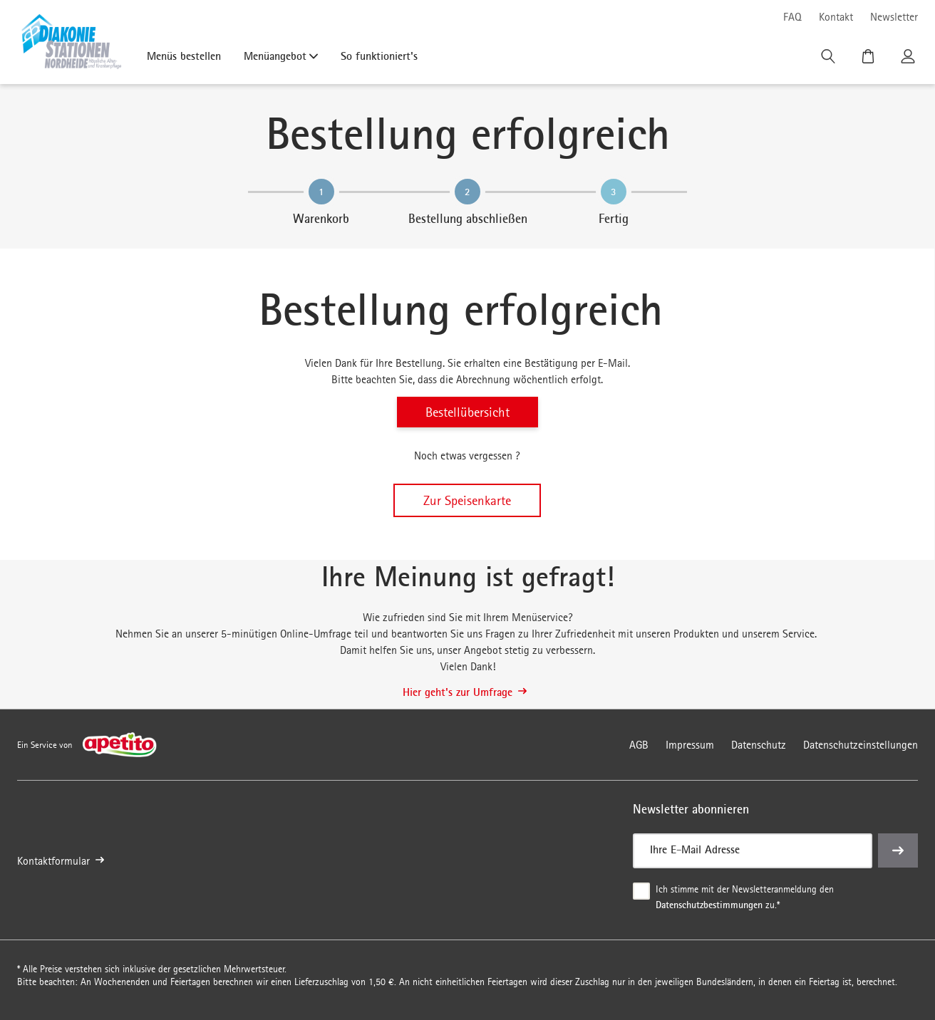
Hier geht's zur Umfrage (465, 692)
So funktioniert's (379, 55)
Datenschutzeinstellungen (860, 744)
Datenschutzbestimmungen (709, 903)
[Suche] (829, 60)
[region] (467, 202)
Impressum (690, 744)
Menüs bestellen (184, 55)
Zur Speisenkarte (467, 500)
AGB (639, 744)
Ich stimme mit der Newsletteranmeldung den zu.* (746, 897)
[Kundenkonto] (909, 60)
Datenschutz (758, 744)
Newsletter (894, 17)
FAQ (792, 17)
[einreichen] (898, 850)
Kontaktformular (60, 861)
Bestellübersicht (467, 412)
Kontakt (836, 17)
